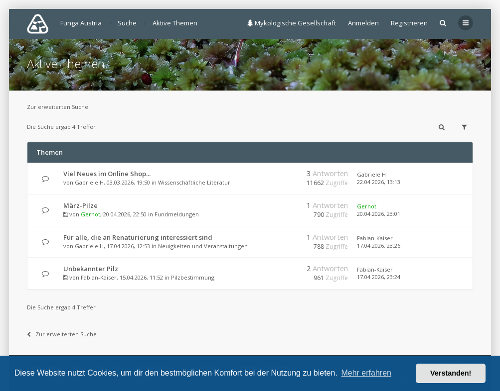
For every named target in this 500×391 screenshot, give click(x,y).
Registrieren (409, 22)
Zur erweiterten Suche (57, 106)
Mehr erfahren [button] (366, 373)
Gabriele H (89, 182)
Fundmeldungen (177, 214)
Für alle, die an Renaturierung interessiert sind (137, 237)
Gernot (90, 214)
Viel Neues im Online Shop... (107, 173)
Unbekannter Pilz (90, 268)
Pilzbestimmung (192, 277)
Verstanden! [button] (450, 373)
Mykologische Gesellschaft (291, 22)
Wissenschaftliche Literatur (194, 182)
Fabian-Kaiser (375, 238)
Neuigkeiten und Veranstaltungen (203, 246)
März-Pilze (80, 205)
